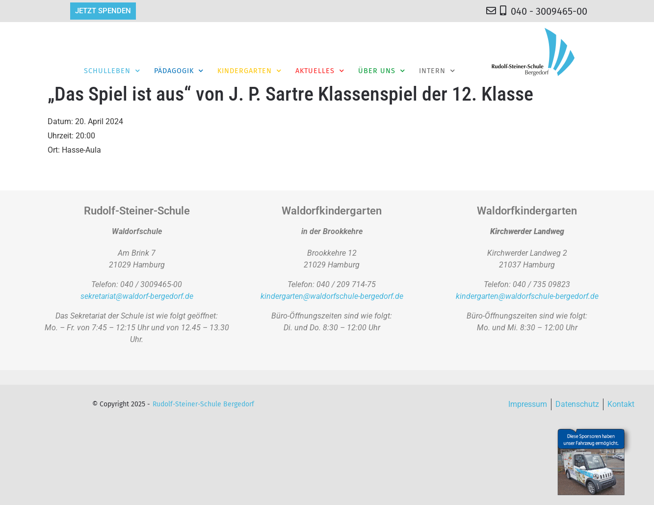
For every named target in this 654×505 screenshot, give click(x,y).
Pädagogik (179, 70)
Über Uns (381, 70)
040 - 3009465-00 (549, 11)
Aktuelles (319, 70)
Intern (437, 70)
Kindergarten (249, 70)
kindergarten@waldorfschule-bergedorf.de (332, 296)
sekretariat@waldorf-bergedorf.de (136, 296)
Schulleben (112, 70)
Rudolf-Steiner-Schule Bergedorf (203, 404)
